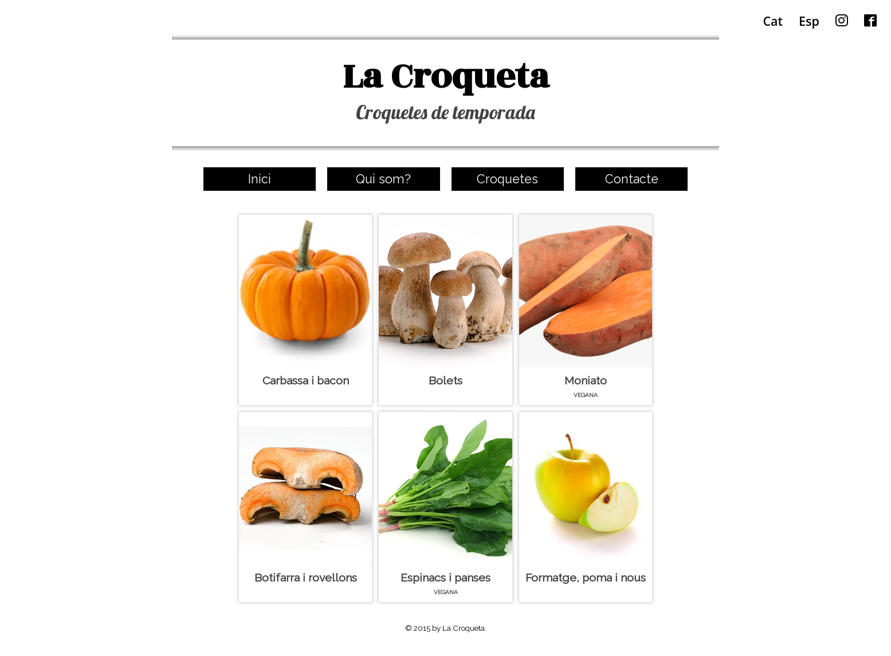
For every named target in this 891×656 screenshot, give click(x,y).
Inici (259, 179)
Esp (809, 21)
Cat (773, 21)
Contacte (631, 179)
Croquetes (507, 179)
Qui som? (383, 179)
